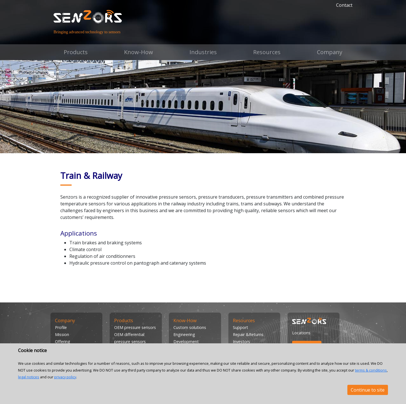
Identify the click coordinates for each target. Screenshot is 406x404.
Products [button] (76, 52)
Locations (301, 332)
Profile (61, 327)
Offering (62, 341)
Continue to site (368, 390)
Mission (62, 334)
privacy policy (65, 376)
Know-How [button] (138, 52)
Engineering (184, 334)
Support (240, 327)
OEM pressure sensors (135, 327)
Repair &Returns (248, 334)
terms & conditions (371, 370)
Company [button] (329, 52)
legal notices (28, 376)
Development (186, 341)
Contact (344, 5)
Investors (241, 341)
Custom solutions (189, 327)
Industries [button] (203, 52)
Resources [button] (267, 52)
